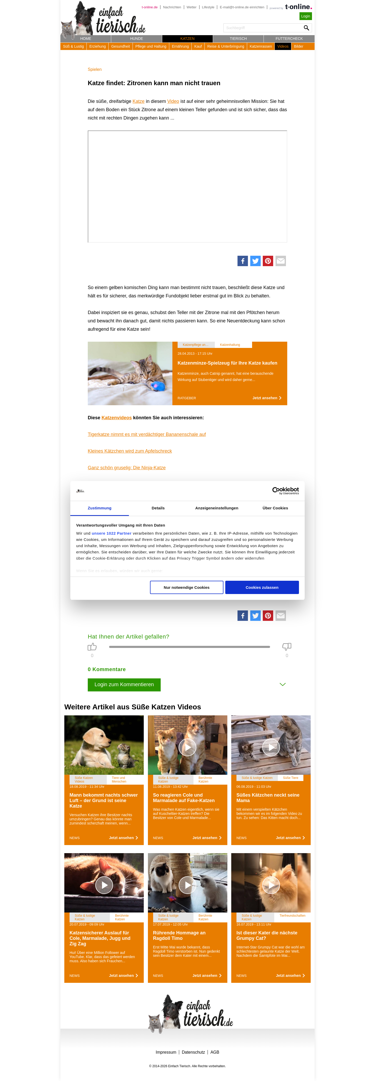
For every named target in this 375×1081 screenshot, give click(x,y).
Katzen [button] (187, 38)
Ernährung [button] (180, 46)
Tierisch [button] (238, 38)
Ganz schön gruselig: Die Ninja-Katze (127, 467)
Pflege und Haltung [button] (150, 46)
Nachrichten (172, 7)
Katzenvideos (117, 417)
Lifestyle (208, 7)
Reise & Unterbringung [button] (225, 46)
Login (305, 16)
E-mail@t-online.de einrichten (242, 7)
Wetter (192, 7)
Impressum (166, 1052)
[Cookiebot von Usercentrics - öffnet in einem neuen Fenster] (276, 491)
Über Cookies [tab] (275, 508)
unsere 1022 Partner (112, 533)
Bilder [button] (298, 46)
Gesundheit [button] (120, 46)
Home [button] (85, 38)
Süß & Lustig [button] (73, 46)
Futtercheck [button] (289, 38)
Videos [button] (283, 46)
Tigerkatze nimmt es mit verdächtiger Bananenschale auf (147, 434)
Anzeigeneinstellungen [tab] (216, 508)
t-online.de (150, 7)
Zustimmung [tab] (99, 508)
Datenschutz (193, 1052)
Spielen (95, 69)
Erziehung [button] (97, 46)
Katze (139, 101)
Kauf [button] (198, 46)
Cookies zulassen (262, 587)
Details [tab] (158, 508)
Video (173, 101)
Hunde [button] (136, 38)
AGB (214, 1052)
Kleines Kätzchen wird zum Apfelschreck (130, 451)
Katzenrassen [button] (261, 46)
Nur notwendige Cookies (187, 587)
